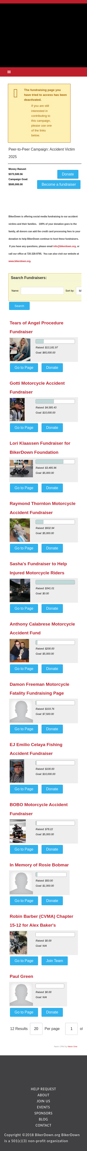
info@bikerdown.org (64, 246)
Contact (43, 1125)
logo (43, 32)
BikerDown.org (47, 1135)
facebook (43, 1070)
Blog (43, 1119)
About (44, 1095)
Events (43, 1107)
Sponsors (43, 1113)
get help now (43, 55)
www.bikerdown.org (20, 261)
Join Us (43, 1101)
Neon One (72, 1046)
